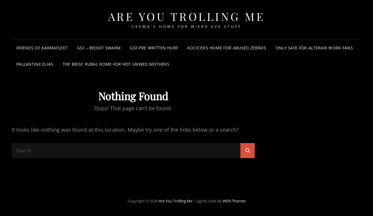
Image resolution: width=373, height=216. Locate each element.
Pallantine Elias (34, 64)
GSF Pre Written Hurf (154, 48)
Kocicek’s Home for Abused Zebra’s (226, 48)
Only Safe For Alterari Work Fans (314, 48)
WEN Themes (234, 200)
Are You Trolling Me (186, 16)
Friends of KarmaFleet (42, 48)
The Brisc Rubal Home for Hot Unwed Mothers (116, 64)
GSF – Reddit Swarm (99, 48)
